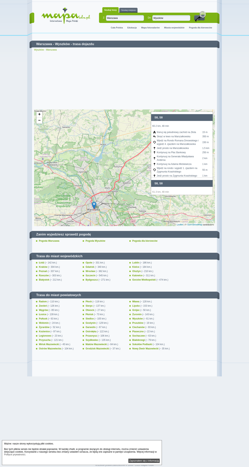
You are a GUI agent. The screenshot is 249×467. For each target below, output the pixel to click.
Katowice (137, 275)
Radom (43, 301)
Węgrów (44, 310)
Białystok (44, 279)
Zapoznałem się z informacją (144, 460)
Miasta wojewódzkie (174, 27)
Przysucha (45, 340)
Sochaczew (139, 335)
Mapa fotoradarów (150, 27)
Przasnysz (92, 335)
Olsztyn (136, 271)
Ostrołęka (91, 331)
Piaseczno (138, 331)
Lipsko (136, 305)
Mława (136, 301)
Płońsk (90, 314)
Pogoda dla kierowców (200, 27)
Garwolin (91, 327)
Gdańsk (90, 267)
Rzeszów (44, 275)
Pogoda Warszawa (49, 241)
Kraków (43, 267)
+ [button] (39, 115)
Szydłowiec (92, 340)
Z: (104, 17)
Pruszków (138, 323)
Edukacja (132, 27)
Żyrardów (44, 327)
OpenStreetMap (194, 224)
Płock (89, 301)
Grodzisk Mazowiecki (98, 348)
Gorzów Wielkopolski (144, 279)
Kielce (136, 267)
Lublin (136, 262)
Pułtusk (43, 318)
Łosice (43, 314)
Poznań (43, 271)
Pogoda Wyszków (95, 241)
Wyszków (62, 44)
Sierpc (89, 305)
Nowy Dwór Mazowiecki (145, 348)
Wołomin (44, 323)
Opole (89, 262)
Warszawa (44, 44)
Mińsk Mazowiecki (49, 344)
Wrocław (91, 271)
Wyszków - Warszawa (45, 49)
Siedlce (90, 318)
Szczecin (91, 275)
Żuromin (137, 314)
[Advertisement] (124, 80)
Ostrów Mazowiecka (50, 348)
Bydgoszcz (92, 279)
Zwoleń (43, 305)
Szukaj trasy (110, 10)
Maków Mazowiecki (97, 344)
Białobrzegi (139, 340)
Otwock (90, 310)
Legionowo (45, 335)
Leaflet (180, 224)
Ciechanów (138, 327)
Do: (150, 17)
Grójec (136, 310)
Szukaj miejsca (128, 10)
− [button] (39, 121)
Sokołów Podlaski (142, 344)
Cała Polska (117, 27)
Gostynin (91, 323)
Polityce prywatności (14, 454)
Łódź (42, 262)
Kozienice (44, 331)
